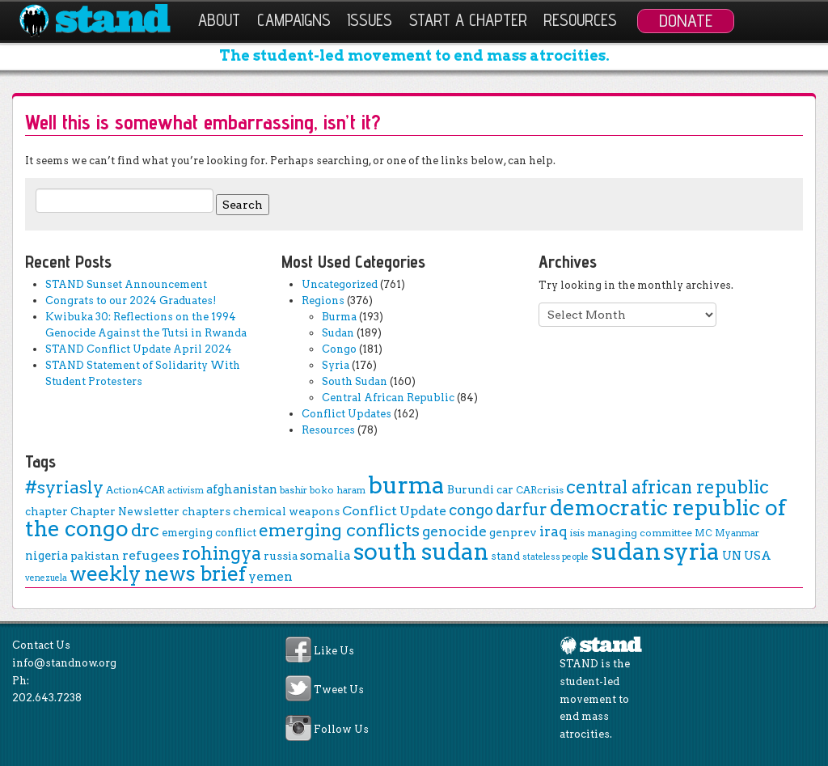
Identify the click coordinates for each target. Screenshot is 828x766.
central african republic (667, 486)
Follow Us (341, 729)
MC (703, 533)
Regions (323, 300)
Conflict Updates (346, 414)
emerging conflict (209, 533)
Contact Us (41, 645)
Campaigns (294, 20)
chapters (206, 511)
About (219, 20)
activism (185, 490)
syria (691, 551)
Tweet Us (339, 690)
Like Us (334, 651)
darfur (521, 509)
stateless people (555, 557)
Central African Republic (388, 397)
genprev (513, 532)
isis (577, 533)
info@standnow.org (64, 663)
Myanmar (737, 533)
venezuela (46, 578)
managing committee (639, 533)
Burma (339, 317)
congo (471, 510)
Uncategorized (340, 284)
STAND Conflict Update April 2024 (138, 349)
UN (731, 555)
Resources (580, 20)
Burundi (470, 489)
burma (406, 485)
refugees (151, 555)
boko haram (337, 490)
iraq (553, 531)
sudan (626, 551)
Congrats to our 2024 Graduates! (130, 300)
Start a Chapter (468, 20)
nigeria (46, 555)
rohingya (221, 554)
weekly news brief (158, 573)
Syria (335, 365)
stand (505, 556)
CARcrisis (540, 490)
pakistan (95, 555)
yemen (270, 576)
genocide (454, 531)
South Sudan (354, 381)
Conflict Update (394, 510)
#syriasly (64, 487)
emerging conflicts (339, 530)
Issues (369, 20)
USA (757, 555)
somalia (325, 555)
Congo (339, 349)
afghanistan (241, 489)
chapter (46, 511)
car (504, 489)
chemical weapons (286, 511)
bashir (293, 490)
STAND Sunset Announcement (126, 284)
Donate (685, 20)
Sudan (338, 333)
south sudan (420, 551)
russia (281, 555)
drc (145, 529)
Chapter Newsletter (125, 511)
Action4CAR (135, 490)
